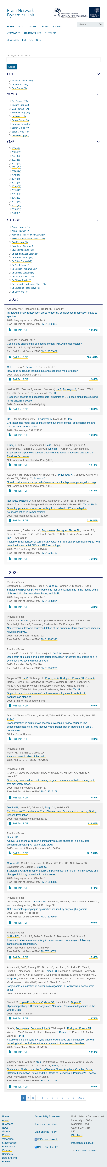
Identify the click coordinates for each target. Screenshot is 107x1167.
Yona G (53, 585)
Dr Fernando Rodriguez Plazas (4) (27, 284)
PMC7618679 (48, 951)
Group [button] (12, 94)
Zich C (10, 719)
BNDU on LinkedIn (46, 1139)
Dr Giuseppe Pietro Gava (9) (24, 288)
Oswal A (90, 678)
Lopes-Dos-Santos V (31, 1002)
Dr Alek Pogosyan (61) (21, 250)
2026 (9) (14, 148)
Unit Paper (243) (18, 84)
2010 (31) (15, 209)
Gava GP (49, 1002)
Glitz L (10, 367)
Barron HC (31, 367)
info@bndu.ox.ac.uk (82, 1142)
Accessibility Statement (47, 1116)
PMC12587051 (49, 600)
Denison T (54, 448)
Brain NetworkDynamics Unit (20, 12)
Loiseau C (51, 971)
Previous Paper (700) (21, 80)
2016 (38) (15, 186)
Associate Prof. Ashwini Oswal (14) (27, 234)
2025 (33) (15, 152)
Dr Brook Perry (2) (19, 265)
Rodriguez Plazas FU (19, 500)
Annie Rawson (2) (19, 231)
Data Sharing (9, 1157)
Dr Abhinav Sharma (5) (21, 246)
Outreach (51, 33)
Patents (6, 1161)
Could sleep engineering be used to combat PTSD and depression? (44, 343)
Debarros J (37, 1028)
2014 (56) (15, 194)
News (32, 26)
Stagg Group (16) (19, 131)
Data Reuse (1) (18, 88)
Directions (7, 1123)
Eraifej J (11, 445)
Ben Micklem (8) (18, 242)
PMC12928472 (49, 351)
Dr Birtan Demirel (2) (20, 261)
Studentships (32, 33)
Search (11, 67)
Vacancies (13, 33)
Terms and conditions (46, 1124)
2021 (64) (15, 167)
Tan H (52, 393)
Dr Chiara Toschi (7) (20, 280)
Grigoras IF (13, 863)
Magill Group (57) (19, 109)
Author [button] (13, 220)
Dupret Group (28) (19, 120)
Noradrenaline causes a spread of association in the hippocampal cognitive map (51, 482)
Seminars (13, 40)
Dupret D (76, 1002)
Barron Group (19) (19, 128)
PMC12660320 (49, 639)
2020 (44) (15, 171)
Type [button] (10, 74)
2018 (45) (15, 178)
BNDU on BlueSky (46, 1147)
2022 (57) (15, 163)
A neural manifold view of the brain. (26, 756)
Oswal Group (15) (19, 135)
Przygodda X (65, 474)
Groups (45, 26)
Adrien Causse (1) (19, 227)
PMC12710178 (49, 1080)
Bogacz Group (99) (19, 105)
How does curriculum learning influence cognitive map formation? (43, 370)
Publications (9, 1146)
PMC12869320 (49, 323)
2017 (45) (15, 182)
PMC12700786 (49, 552)
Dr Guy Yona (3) (18, 291)
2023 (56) (15, 160)
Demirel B (12, 807)
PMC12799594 (49, 916)
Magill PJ (12, 978)
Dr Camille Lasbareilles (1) (23, 269)
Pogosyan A (69, 389)
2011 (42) (15, 205)
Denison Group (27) (20, 124)
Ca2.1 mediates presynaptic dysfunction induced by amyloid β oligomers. (47, 909)
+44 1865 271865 (86, 1150)
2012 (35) (15, 201)
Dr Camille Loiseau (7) (21, 272)
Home (10, 26)
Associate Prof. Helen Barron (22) (27, 238)
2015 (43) (15, 190)
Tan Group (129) (18, 101)
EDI (24, 40)
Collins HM (40, 901)
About (22, 26)
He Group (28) (17, 116)
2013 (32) (15, 198)
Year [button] (10, 141)
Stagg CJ (50, 807)
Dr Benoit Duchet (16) (21, 257)
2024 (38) (15, 156)
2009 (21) (15, 213)
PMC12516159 (49, 791)
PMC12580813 (49, 881)
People (57, 26)
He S (58, 389)
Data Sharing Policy (46, 1131)
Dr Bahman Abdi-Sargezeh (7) (25, 253)
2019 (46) (15, 175)
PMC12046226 (49, 668)
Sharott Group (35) (19, 112)
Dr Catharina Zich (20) (21, 276)
